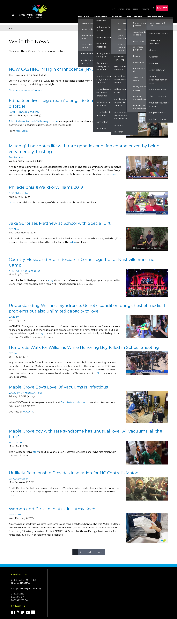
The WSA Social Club (139, 69)
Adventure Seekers (138, 78)
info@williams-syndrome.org (26, 588)
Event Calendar (157, 70)
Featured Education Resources (106, 104)
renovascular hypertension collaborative (121, 115)
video (73, 242)
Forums (146, 9)
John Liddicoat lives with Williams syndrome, (33, 121)
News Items (138, 41)
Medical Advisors (89, 29)
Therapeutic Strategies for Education (103, 66)
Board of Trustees (89, 23)
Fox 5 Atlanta (16, 157)
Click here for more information (26, 90)
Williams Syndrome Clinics (124, 91)
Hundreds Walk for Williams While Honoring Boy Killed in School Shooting (84, 347)
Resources (101, 128)
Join (113, 9)
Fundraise (154, 57)
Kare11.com (21, 131)
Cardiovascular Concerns (121, 58)
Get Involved (155, 16)
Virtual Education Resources (104, 114)
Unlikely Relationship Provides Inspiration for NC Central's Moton (73, 472)
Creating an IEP (104, 37)
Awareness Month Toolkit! (158, 24)
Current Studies (125, 29)
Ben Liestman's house (73, 402)
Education (100, 16)
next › (89, 552)
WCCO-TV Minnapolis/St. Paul (25, 393)
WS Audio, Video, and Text (140, 33)
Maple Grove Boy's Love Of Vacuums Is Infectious (58, 387)
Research (118, 132)
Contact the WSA (157, 119)
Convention (102, 122)
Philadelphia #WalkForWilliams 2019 (46, 187)
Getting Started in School (105, 29)
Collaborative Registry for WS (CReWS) (121, 102)
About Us (83, 16)
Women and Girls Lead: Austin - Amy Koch (52, 508)
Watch (12, 202)
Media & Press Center (88, 61)
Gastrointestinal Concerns (122, 68)
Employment (139, 62)
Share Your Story (157, 96)
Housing (136, 56)
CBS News (14, 229)
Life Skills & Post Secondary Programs (104, 92)
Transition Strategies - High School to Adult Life (106, 79)
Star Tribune (16, 442)
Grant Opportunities (124, 36)
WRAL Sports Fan (18, 478)
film (99, 373)
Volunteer (154, 63)
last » (99, 552)
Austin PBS (15, 514)
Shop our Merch (157, 112)
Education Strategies (101, 45)
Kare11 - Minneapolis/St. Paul (24, 112)
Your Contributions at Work (158, 104)
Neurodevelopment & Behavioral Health (124, 79)
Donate (162, 8)
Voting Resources (141, 87)
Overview (101, 20)
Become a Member (154, 42)
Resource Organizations (139, 97)
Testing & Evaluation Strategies (106, 55)
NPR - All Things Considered (24, 271)
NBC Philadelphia (18, 193)
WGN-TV (14, 317)
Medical (117, 16)
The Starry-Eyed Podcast (140, 24)
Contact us (19, 574)
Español (136, 9)
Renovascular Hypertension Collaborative (124, 47)
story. (113, 174)
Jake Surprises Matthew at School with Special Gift (60, 223)
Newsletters (87, 53)
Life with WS (134, 16)
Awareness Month (158, 33)
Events (120, 9)
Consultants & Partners (88, 45)
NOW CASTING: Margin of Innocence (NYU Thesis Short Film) (70, 69)
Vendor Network (157, 89)
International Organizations (139, 106)
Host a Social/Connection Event (158, 79)
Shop (128, 9)
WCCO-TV (27, 411)
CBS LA (13, 353)
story (51, 280)
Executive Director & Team (91, 36)
